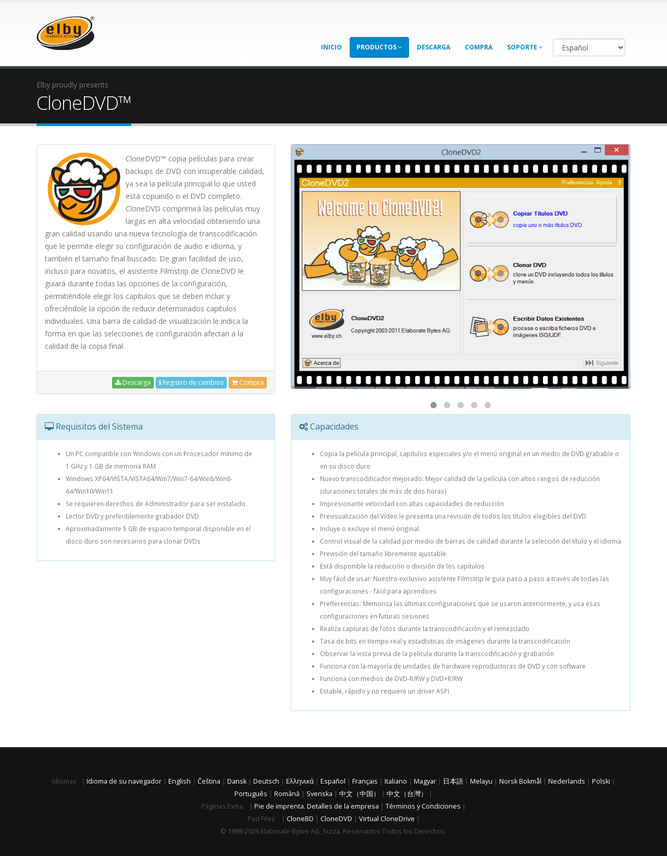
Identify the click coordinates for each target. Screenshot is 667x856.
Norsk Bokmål (520, 781)
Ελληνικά (300, 781)
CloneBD (300, 818)
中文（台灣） (407, 793)
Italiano (396, 781)
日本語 (453, 781)
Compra (478, 47)
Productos (379, 47)
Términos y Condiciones (423, 806)
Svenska (319, 793)
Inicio (331, 47)
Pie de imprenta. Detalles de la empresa (316, 806)
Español (332, 781)
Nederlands (566, 781)
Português (250, 793)
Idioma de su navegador (124, 781)
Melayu (481, 781)
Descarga (433, 47)
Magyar (425, 781)
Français (365, 781)
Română (287, 793)
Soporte (525, 47)
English (179, 781)
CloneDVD (336, 818)
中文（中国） (359, 793)
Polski (601, 781)
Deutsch (266, 781)
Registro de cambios (191, 382)
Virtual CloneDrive (387, 818)
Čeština (208, 781)
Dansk (236, 781)
